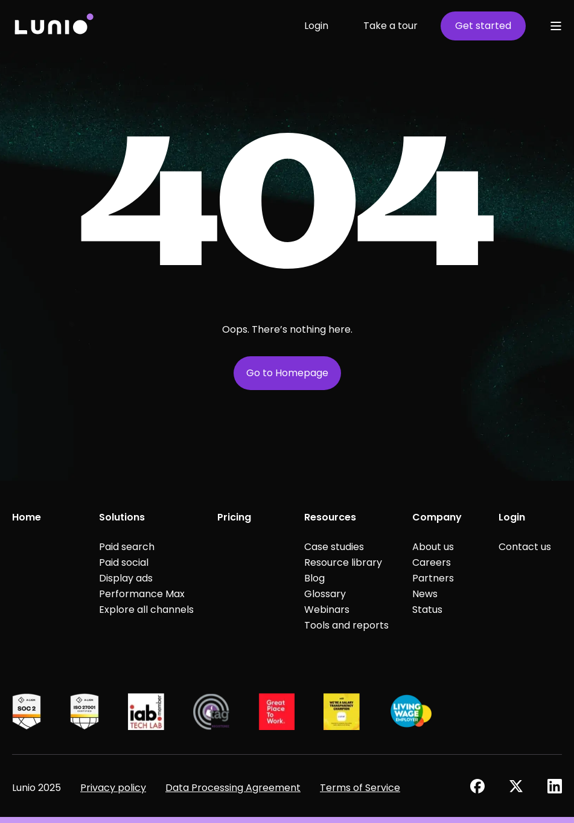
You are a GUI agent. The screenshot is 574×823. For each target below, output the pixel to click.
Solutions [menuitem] (122, 517)
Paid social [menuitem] (123, 562)
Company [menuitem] (437, 517)
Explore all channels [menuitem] (146, 609)
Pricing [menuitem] (234, 517)
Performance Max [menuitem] (142, 594)
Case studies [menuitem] (334, 547)
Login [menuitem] (512, 517)
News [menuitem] (425, 594)
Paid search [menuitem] (127, 547)
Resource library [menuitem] (343, 562)
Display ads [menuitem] (126, 578)
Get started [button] (483, 26)
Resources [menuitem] (330, 517)
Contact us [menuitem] (525, 547)
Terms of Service (360, 788)
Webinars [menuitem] (326, 609)
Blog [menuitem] (314, 578)
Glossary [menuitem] (325, 594)
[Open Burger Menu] (556, 26)
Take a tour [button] (390, 26)
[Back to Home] (53, 25)
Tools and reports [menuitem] (346, 625)
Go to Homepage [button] (287, 373)
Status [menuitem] (427, 609)
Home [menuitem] (26, 517)
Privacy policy (113, 788)
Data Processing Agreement (233, 788)
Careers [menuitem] (431, 562)
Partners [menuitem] (433, 578)
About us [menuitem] (433, 547)
